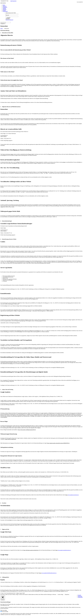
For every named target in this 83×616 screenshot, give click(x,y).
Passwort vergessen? (9, 19)
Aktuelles (4, 9)
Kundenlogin (5, 11)
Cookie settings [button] (60, 594)
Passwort (7, 15)
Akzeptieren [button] (67, 594)
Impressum (80, 596)
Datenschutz (80, 597)
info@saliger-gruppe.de (8, 140)
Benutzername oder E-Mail (11, 12)
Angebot (4, 8)
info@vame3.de (13, 0)
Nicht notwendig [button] (3, 610)
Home (4, 5)
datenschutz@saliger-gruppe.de (9, 234)
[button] (3, 3)
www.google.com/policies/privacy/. (64, 550)
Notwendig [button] (2, 605)
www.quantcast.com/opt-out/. (73, 494)
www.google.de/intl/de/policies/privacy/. (49, 572)
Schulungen (5, 7)
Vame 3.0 (4, 6)
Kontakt (4, 10)
